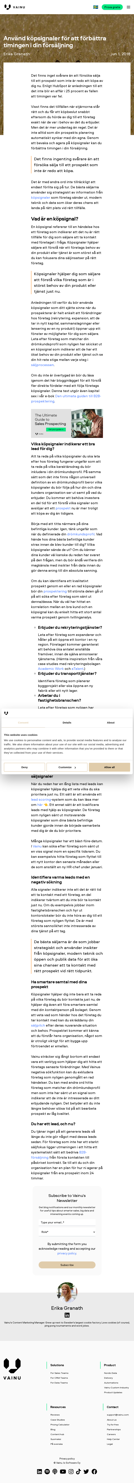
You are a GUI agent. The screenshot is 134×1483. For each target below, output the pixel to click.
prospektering (55, 591)
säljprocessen (42, 364)
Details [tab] (67, 722)
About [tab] (111, 722)
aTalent (77, 668)
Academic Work (51, 668)
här (40, 804)
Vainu (37, 846)
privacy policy (66, 1253)
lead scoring (41, 799)
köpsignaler (40, 197)
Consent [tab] (23, 722)
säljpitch (38, 1025)
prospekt (63, 508)
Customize (67, 767)
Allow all (109, 767)
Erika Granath (16, 53)
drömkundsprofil (81, 534)
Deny (24, 767)
